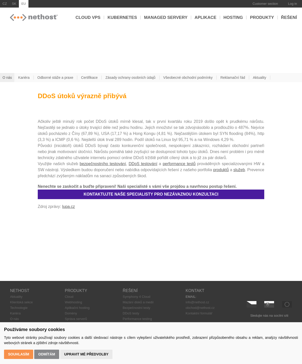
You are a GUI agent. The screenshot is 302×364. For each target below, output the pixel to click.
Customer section (265, 4)
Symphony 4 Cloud (136, 297)
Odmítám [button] (46, 354)
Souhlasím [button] (18, 354)
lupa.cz (68, 206)
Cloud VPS (88, 17)
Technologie (18, 308)
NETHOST (19, 290)
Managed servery (165, 17)
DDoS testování (143, 164)
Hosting (233, 17)
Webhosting (73, 302)
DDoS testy (131, 313)
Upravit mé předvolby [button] (86, 354)
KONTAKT (195, 290)
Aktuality (16, 297)
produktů (221, 170)
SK (14, 4)
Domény (71, 313)
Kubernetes (122, 17)
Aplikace (205, 17)
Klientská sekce (21, 302)
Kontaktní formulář (199, 313)
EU (23, 4)
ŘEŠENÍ (130, 290)
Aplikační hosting (77, 308)
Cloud (69, 297)
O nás (14, 319)
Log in (292, 4)
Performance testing (137, 319)
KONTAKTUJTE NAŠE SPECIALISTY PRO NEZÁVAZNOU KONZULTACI (151, 194)
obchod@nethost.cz (200, 308)
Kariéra (15, 313)
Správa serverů (76, 319)
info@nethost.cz (197, 302)
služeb (239, 170)
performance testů (179, 164)
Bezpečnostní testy (136, 308)
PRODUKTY (76, 290)
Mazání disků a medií (138, 302)
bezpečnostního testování (103, 164)
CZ (5, 4)
